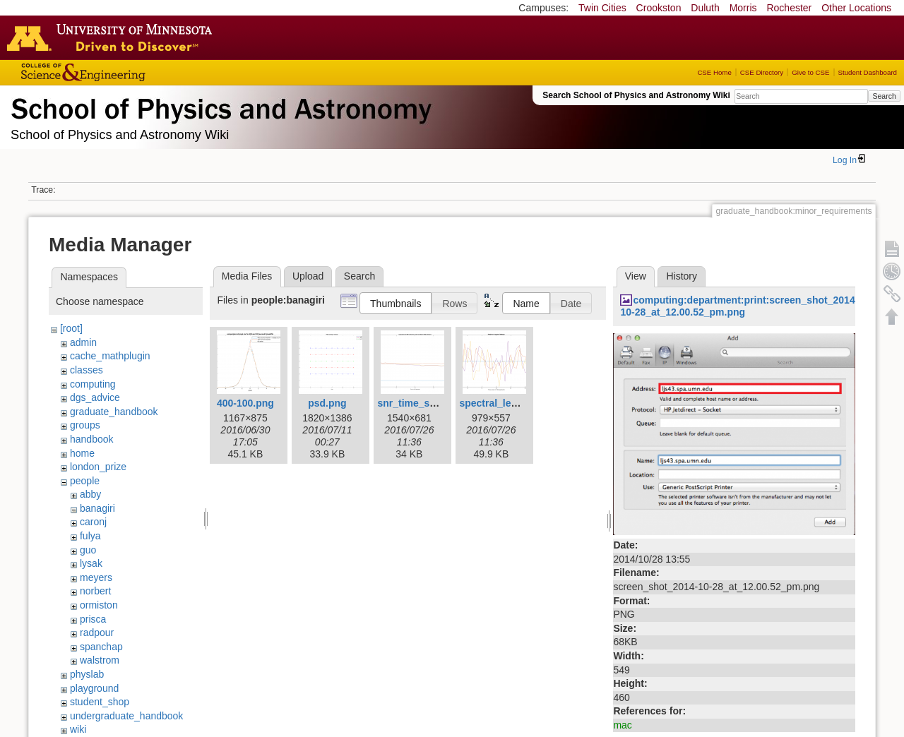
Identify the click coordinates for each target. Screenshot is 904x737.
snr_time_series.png (425, 403)
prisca (93, 619)
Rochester (788, 7)
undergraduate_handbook (126, 715)
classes (86, 370)
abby (90, 494)
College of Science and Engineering (127, 72)
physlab (87, 674)
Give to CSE (810, 72)
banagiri (97, 508)
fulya (90, 535)
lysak (91, 563)
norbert (95, 591)
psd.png (327, 403)
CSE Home (714, 72)
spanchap (101, 646)
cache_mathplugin (110, 355)
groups (85, 425)
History (681, 276)
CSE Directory (761, 72)
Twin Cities (602, 7)
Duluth (705, 7)
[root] (71, 328)
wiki (78, 729)
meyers (96, 577)
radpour (97, 632)
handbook (92, 439)
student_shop (99, 701)
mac (622, 725)
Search (884, 96)
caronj (93, 521)
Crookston (659, 7)
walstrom (99, 660)
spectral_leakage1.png (512, 403)
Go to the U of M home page (113, 37)
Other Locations (856, 7)
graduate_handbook (114, 411)
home (82, 453)
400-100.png (245, 403)
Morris (743, 7)
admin (83, 342)
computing (93, 384)
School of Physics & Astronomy (219, 105)
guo (88, 550)
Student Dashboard (867, 72)
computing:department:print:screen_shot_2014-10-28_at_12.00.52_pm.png (739, 306)
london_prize (98, 466)
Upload (307, 276)
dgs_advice (95, 397)
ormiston (99, 605)
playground (94, 688)
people (85, 480)
